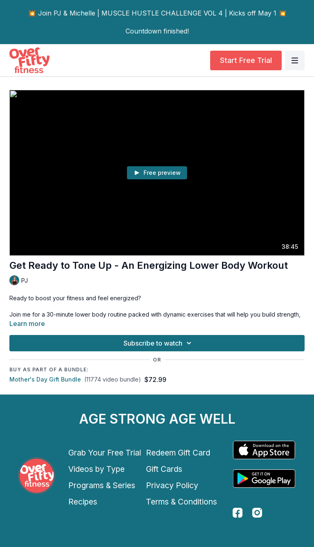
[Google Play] (264, 478)
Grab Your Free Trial (104, 453)
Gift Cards (164, 469)
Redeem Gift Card (178, 453)
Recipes (82, 502)
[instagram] (257, 513)
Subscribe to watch (158, 343)
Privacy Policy (172, 485)
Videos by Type (96, 469)
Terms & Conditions (181, 502)
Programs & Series (101, 485)
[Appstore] (264, 450)
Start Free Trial (246, 60)
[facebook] (237, 513)
